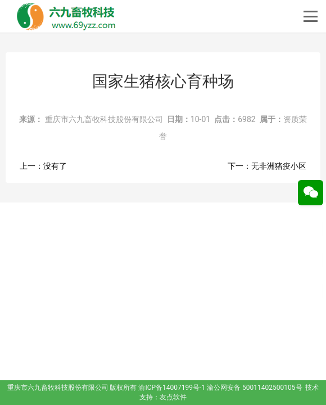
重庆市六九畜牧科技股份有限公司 (104, 119)
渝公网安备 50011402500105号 (254, 388)
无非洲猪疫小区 (278, 165)
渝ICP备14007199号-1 (171, 388)
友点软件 (173, 397)
